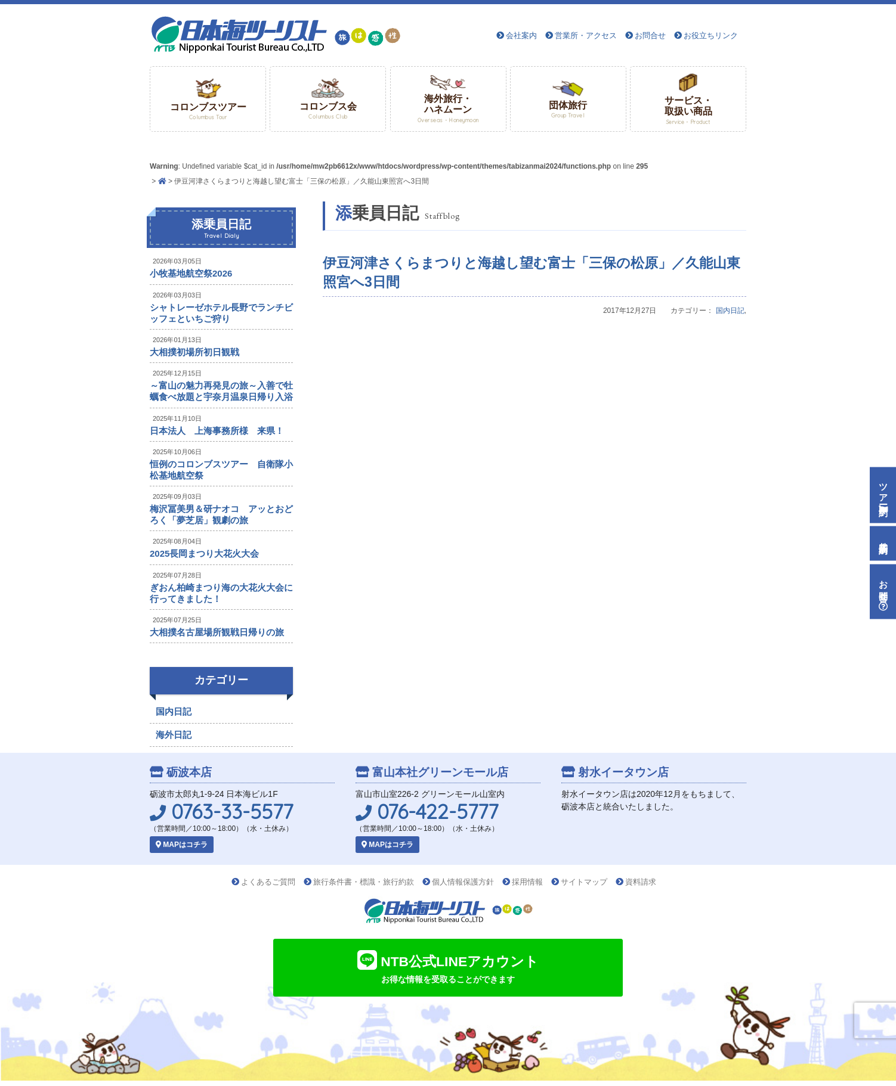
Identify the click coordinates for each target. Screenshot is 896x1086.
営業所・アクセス (586, 35)
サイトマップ (584, 881)
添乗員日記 (221, 229)
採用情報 (527, 881)
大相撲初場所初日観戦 (194, 352)
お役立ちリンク (711, 35)
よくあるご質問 (268, 881)
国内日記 (730, 310)
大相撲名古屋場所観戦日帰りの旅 (217, 632)
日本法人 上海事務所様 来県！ (217, 431)
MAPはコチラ (182, 844)
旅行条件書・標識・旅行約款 (363, 881)
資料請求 (640, 881)
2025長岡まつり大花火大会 (204, 553)
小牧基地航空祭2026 (191, 273)
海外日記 (173, 735)
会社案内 (521, 35)
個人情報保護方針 (463, 881)
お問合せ (650, 35)
